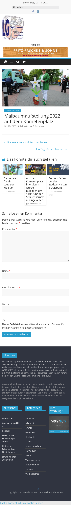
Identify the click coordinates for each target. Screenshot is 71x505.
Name (6, 270)
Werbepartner (32, 473)
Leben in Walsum (12, 110)
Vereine (29, 469)
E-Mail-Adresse (11, 287)
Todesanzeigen (32, 460)
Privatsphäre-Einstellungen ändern (8, 438)
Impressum (7, 418)
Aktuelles (29, 418)
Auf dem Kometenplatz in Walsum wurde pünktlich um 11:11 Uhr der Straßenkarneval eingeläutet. (35, 189)
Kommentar (9, 229)
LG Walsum (30, 450)
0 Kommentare (37, 126)
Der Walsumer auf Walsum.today (25, 142)
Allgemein (30, 423)
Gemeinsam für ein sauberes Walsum (11, 183)
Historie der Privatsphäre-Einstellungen (8, 449)
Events (28, 427)
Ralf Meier (24, 126)
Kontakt (5, 430)
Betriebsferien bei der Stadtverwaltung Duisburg (58, 183)
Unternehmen (32, 464)
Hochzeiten (30, 437)
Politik (28, 455)
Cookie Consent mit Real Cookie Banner (21, 503)
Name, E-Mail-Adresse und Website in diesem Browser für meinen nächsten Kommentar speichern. (33, 326)
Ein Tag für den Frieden (51, 149)
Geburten (30, 432)
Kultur (28, 441)
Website (6, 304)
